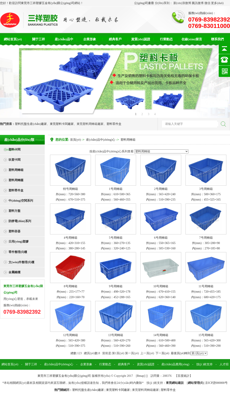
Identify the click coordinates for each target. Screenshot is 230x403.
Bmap (140, 375)
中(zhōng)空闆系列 (21, 200)
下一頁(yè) (162, 353)
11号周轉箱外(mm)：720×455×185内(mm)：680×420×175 (206, 292)
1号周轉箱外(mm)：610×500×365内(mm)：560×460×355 (115, 194)
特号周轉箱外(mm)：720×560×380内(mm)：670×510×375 (70, 194)
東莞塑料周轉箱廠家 (90, 124)
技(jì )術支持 (204, 364)
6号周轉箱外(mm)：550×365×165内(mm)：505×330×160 (160, 243)
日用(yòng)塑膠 (19, 241)
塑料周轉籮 (16, 180)
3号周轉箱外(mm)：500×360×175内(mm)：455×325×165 (206, 194)
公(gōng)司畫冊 (144, 3)
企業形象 (89, 39)
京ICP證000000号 (216, 382)
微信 (207, 3)
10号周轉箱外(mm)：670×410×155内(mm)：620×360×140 (160, 292)
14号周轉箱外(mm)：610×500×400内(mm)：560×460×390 (160, 340)
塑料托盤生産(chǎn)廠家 (31, 124)
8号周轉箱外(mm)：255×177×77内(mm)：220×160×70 (71, 292)
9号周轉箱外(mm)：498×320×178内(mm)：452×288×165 (115, 292)
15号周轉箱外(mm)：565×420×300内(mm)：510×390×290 (206, 340)
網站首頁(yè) (13, 39)
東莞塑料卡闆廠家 (62, 124)
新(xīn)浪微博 (182, 3)
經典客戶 (115, 39)
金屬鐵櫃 (14, 272)
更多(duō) (217, 3)
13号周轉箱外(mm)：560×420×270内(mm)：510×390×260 (115, 340)
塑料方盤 (14, 210)
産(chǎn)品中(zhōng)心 (100, 139)
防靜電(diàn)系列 (20, 221)
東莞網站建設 (175, 382)
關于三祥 (38, 39)
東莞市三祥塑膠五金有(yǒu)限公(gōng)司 (47, 3)
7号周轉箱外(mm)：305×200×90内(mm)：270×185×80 (206, 243)
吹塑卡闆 (14, 159)
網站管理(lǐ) (195, 382)
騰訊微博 (198, 3)
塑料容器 (14, 231)
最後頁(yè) (178, 353)
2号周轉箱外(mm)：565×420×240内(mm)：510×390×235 (160, 194)
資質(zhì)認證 (140, 39)
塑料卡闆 (14, 149)
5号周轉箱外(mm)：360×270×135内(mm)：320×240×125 (115, 243)
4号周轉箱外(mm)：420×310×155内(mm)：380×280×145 (70, 243)
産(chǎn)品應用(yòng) (175, 364)
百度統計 (184, 375)
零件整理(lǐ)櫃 (18, 252)
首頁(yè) (75, 139)
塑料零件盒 (113, 124)
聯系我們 (217, 39)
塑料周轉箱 (16, 170)
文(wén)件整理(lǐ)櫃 (21, 262)
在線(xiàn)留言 (191, 39)
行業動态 (166, 39)
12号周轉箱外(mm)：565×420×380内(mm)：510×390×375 (70, 340)
